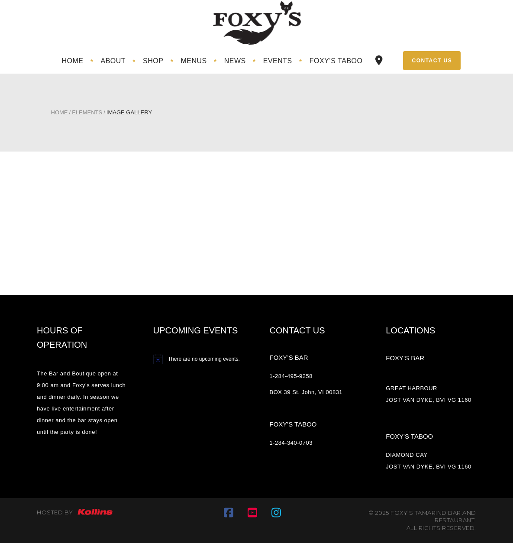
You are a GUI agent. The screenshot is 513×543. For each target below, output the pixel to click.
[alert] (198, 359)
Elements (87, 112)
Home (59, 112)
